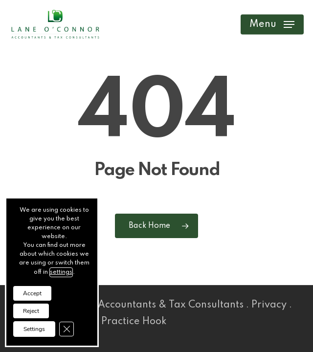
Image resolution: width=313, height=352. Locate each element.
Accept (32, 293)
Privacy (269, 305)
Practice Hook (129, 322)
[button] (272, 24)
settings (61, 272)
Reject (31, 311)
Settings (34, 329)
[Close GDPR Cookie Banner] (66, 329)
